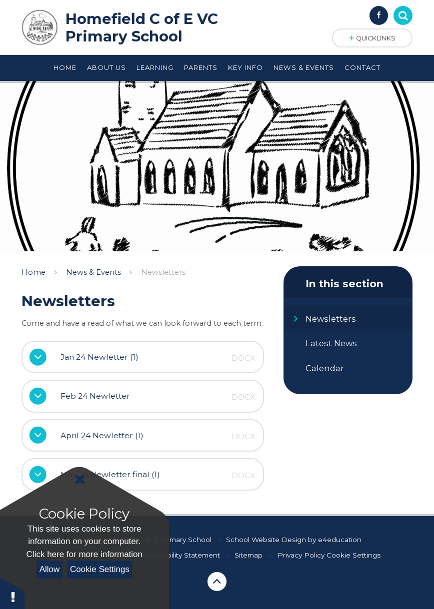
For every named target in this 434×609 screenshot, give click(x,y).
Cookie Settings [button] (353, 555)
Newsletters (163, 272)
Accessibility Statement (180, 555)
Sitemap (248, 555)
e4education (340, 540)
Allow (50, 569)
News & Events (93, 272)
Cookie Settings (100, 569)
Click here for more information (84, 554)
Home (34, 272)
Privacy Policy (301, 555)
